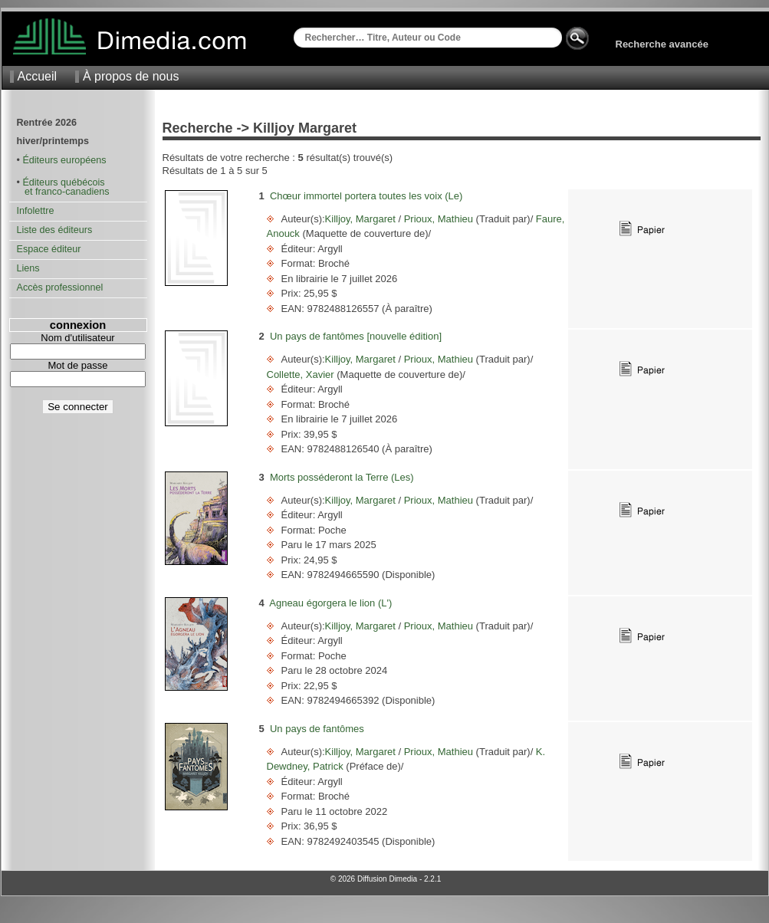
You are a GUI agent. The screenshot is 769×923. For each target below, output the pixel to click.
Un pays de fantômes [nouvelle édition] (356, 336)
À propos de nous (131, 76)
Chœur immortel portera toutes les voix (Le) (366, 196)
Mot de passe (77, 365)
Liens (28, 268)
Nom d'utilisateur (77, 337)
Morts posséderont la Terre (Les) (342, 477)
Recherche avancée (662, 44)
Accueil (38, 76)
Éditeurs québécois (63, 182)
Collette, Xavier (302, 374)
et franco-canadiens (63, 191)
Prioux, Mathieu (438, 219)
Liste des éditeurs (55, 230)
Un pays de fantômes (317, 728)
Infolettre (35, 210)
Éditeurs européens (64, 160)
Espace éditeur (49, 249)
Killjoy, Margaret (362, 219)
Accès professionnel (60, 287)
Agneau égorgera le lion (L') (330, 603)
